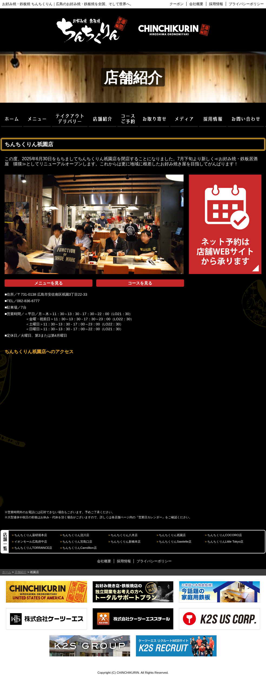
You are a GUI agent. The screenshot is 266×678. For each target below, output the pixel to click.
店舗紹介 (20, 572)
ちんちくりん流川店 (75, 535)
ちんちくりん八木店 (124, 535)
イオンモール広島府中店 (30, 541)
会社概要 (196, 4)
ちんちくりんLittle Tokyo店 (225, 541)
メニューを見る (48, 283)
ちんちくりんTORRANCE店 (33, 547)
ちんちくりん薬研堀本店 (30, 535)
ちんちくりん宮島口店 (77, 541)
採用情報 (216, 4)
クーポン (176, 4)
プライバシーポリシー (246, 4)
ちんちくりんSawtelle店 (175, 541)
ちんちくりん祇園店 (172, 535)
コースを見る (140, 283)
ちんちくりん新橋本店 (126, 541)
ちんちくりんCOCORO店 (224, 535)
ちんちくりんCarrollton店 (79, 547)
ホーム (6, 572)
